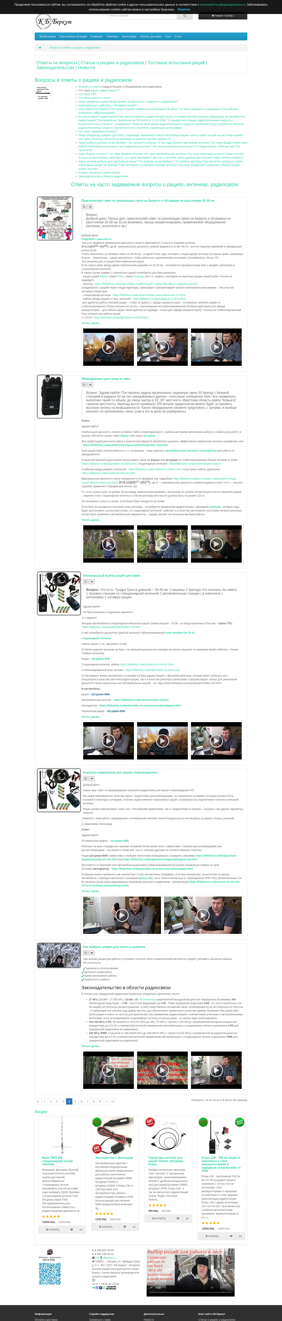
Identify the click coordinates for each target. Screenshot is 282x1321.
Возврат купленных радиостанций (99, 172)
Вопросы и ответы (90, 86)
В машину (97, 36)
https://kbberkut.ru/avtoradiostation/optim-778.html (111, 627)
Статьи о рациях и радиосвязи (112, 62)
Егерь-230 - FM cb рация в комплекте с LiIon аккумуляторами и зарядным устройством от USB (172, 1164)
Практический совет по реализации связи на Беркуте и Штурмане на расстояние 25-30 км (148, 200)
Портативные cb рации (73, 36)
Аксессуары (129, 36)
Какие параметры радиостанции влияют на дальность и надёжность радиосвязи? (128, 101)
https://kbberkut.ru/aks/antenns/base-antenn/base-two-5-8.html (149, 295)
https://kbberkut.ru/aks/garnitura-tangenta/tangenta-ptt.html (160, 859)
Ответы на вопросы (56, 62)
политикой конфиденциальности (222, 4)
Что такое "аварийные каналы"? (98, 131)
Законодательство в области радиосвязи (103, 176)
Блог (168, 36)
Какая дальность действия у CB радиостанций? (108, 105)
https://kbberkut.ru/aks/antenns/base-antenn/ (195, 463)
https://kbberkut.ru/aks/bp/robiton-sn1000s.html (121, 317)
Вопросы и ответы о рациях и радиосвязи (74, 47)
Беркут (104, 276)
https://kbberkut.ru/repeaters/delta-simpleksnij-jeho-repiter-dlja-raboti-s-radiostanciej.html (146, 283)
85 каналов (146, 999)
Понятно (184, 9)
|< (38, 1101)
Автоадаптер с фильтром (66, 1157)
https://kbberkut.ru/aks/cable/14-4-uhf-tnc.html (159, 298)
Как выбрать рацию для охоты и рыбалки (114, 946)
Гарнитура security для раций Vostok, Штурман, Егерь (118, 1161)
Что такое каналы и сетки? (95, 97)
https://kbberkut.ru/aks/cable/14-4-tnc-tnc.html (108, 473)
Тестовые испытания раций (176, 62)
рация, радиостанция (104, 90)
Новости (86, 67)
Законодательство (55, 67)
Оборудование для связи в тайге (106, 378)
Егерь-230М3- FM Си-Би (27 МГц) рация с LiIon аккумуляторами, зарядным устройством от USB (226, 1164)
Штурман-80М (120, 840)
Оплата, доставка (151, 36)
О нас (178, 36)
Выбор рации (48, 36)
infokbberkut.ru (105, 1257)
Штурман (138, 276)
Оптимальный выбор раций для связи (111, 575)
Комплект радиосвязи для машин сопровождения (120, 772)
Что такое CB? (87, 94)
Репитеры (112, 36)
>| (112, 1101)
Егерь (120, 276)
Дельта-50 (145, 878)
